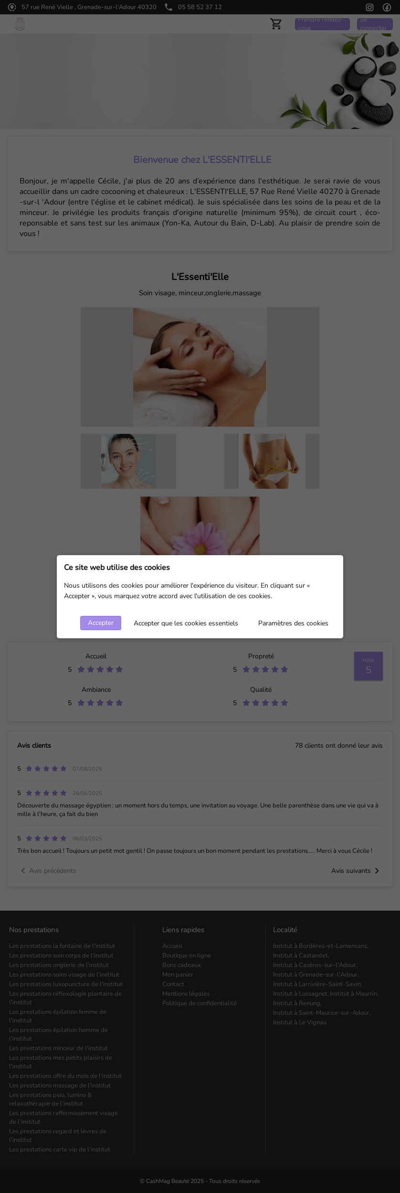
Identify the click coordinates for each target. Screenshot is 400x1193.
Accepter (101, 622)
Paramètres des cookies (293, 623)
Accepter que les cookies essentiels (186, 623)
